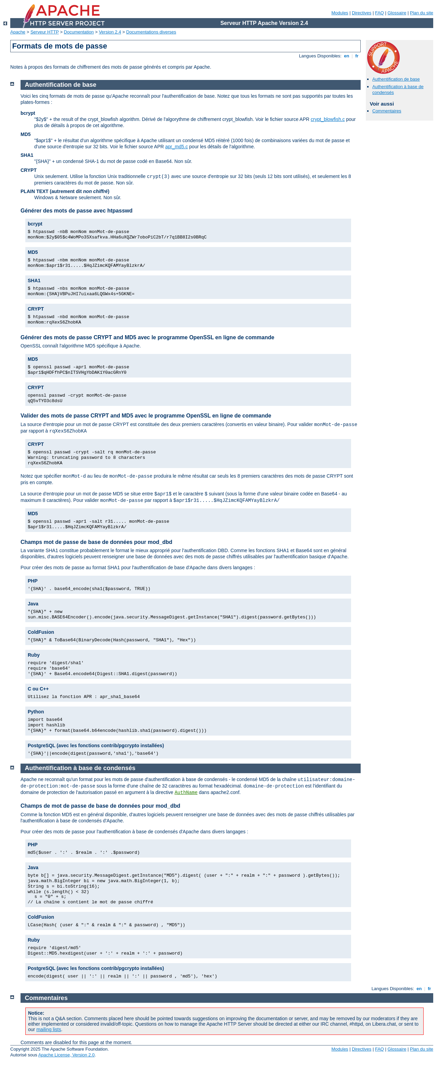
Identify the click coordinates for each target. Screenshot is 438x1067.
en (346, 55)
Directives (361, 12)
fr (357, 55)
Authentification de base (396, 79)
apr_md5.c (176, 146)
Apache (17, 32)
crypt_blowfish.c (328, 119)
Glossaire (397, 12)
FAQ (379, 12)
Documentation (79, 32)
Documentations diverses (151, 32)
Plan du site (421, 12)
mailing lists (48, 1029)
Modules (339, 12)
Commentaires (386, 110)
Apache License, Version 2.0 (66, 1054)
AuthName (186, 792)
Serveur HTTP (44, 32)
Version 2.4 (110, 32)
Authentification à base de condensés (80, 768)
